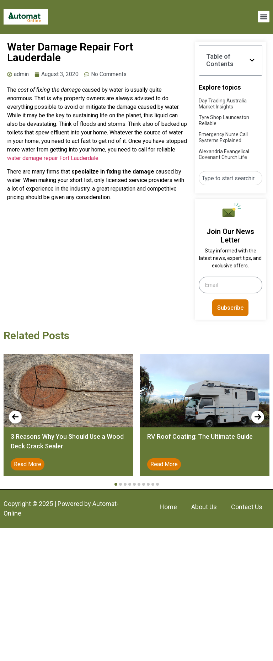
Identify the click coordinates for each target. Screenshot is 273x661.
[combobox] (230, 178)
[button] (263, 16)
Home (168, 507)
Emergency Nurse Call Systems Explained (223, 137)
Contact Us (246, 507)
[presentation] (15, 417)
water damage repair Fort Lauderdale (52, 158)
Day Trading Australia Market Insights (223, 104)
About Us (204, 507)
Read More (27, 464)
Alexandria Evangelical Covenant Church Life (224, 154)
